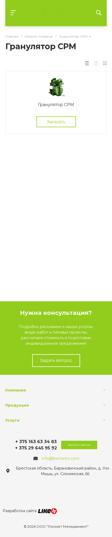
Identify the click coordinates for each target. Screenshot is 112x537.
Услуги (12, 420)
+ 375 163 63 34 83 (36, 441)
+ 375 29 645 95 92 (36, 447)
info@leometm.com (60, 458)
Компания (15, 390)
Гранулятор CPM (56, 104)
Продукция (17, 405)
